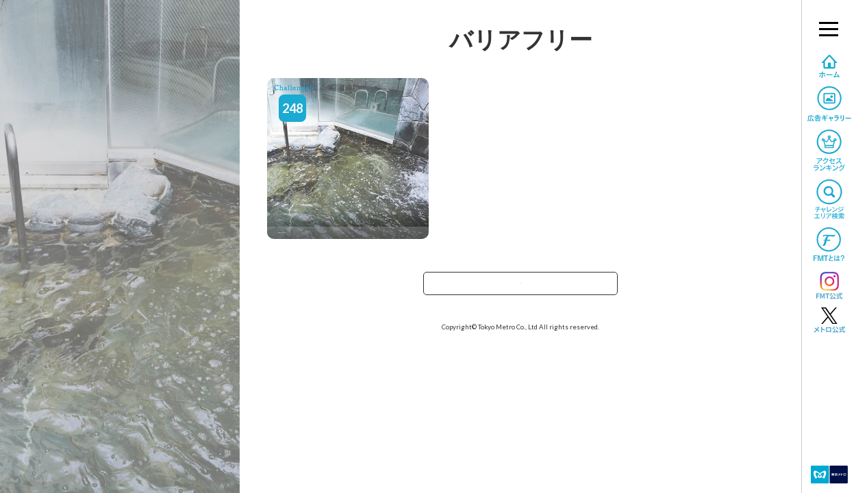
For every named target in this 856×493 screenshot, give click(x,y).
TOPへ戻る (520, 288)
